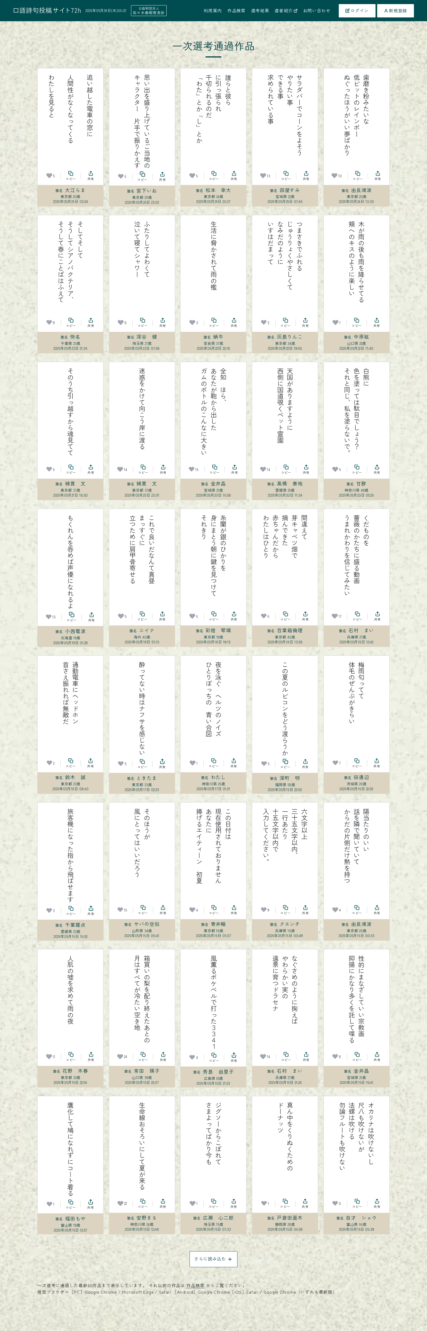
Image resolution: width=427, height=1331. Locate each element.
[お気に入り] (49, 175)
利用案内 (213, 10)
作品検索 (236, 10)
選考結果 (260, 10)
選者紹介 (286, 10)
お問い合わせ (317, 10)
